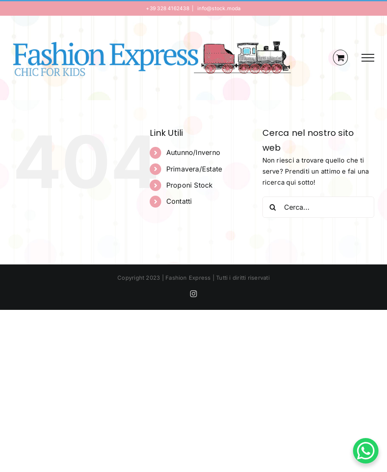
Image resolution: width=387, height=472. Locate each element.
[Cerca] (273, 207)
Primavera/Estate (194, 169)
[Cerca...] (318, 207)
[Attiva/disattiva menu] (368, 58)
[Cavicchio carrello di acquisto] (340, 57)
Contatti (179, 201)
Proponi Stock (189, 185)
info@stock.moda (218, 8)
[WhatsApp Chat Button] (365, 451)
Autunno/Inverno (193, 152)
